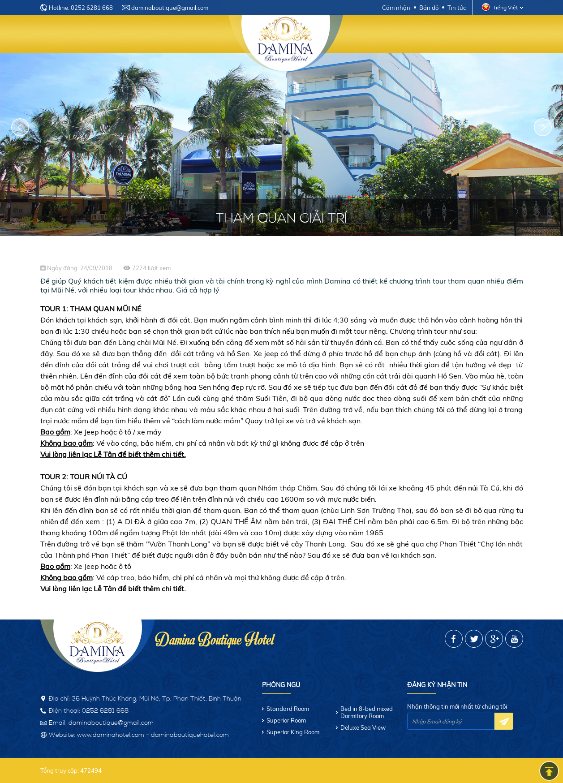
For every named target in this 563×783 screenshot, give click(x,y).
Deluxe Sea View (363, 727)
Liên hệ (506, 34)
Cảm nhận (396, 7)
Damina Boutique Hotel (214, 637)
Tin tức (456, 7)
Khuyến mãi (421, 34)
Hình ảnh (467, 34)
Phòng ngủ (159, 34)
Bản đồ (428, 7)
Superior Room (286, 720)
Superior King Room (292, 732)
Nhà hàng (372, 34)
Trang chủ (65, 34)
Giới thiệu (111, 34)
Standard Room (287, 708)
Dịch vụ (203, 34)
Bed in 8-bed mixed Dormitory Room (366, 712)
